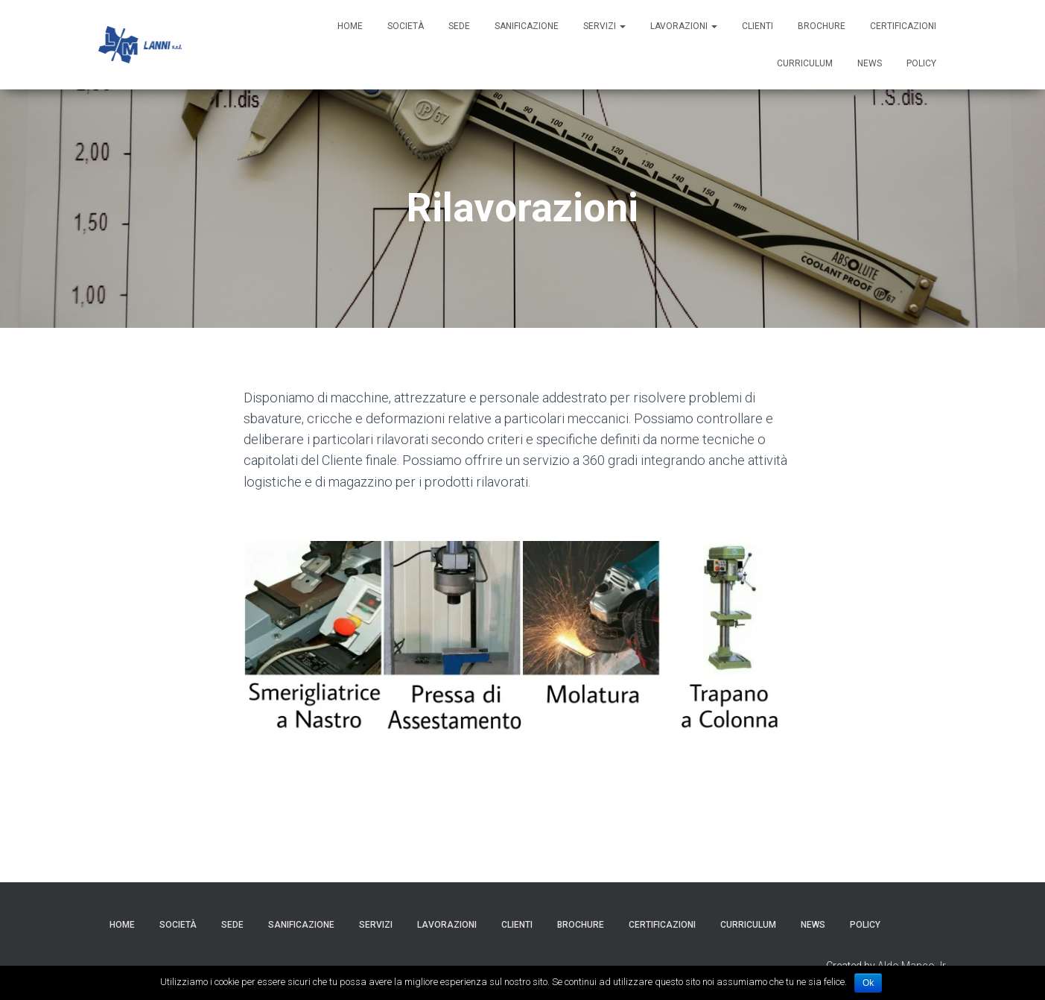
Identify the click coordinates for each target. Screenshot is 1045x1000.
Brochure (821, 26)
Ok (868, 983)
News (869, 63)
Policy (921, 63)
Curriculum (805, 63)
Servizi (604, 26)
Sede (459, 26)
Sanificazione (527, 26)
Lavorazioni (683, 26)
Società (405, 26)
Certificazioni (903, 26)
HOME (350, 26)
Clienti (757, 26)
